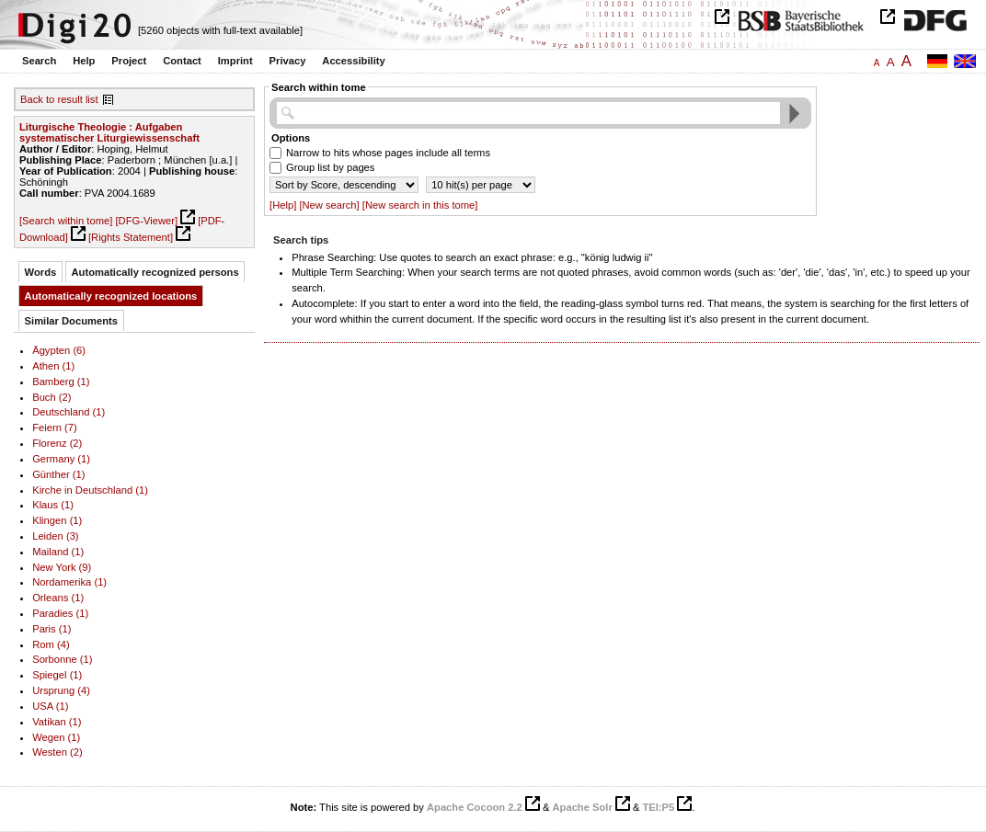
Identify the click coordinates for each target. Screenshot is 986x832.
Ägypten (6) (59, 350)
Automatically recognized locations (111, 296)
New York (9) (61, 567)
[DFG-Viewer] (146, 220)
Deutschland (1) (68, 411)
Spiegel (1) (57, 674)
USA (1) (50, 706)
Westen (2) (57, 752)
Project (128, 60)
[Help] (282, 205)
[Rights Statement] (130, 237)
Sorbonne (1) (62, 659)
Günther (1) (58, 474)
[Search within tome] (65, 220)
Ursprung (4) (61, 690)
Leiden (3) (55, 535)
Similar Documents (71, 320)
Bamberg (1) (60, 381)
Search (39, 60)
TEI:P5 (658, 807)
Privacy (287, 60)
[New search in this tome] (420, 205)
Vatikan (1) (56, 721)
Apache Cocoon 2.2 (474, 807)
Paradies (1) (60, 613)
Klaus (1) (53, 504)
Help (84, 60)
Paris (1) (51, 628)
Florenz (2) (57, 443)
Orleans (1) (58, 597)
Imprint (235, 60)
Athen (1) (53, 365)
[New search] (329, 205)
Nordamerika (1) (69, 581)
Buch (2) (51, 397)
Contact (182, 60)
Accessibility (353, 60)
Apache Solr (583, 807)
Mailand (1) (58, 551)
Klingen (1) (57, 520)
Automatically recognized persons (155, 272)
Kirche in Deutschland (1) (90, 490)
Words (41, 272)
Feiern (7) (54, 427)
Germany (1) (61, 458)
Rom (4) (50, 644)
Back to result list (59, 99)
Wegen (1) (56, 737)
